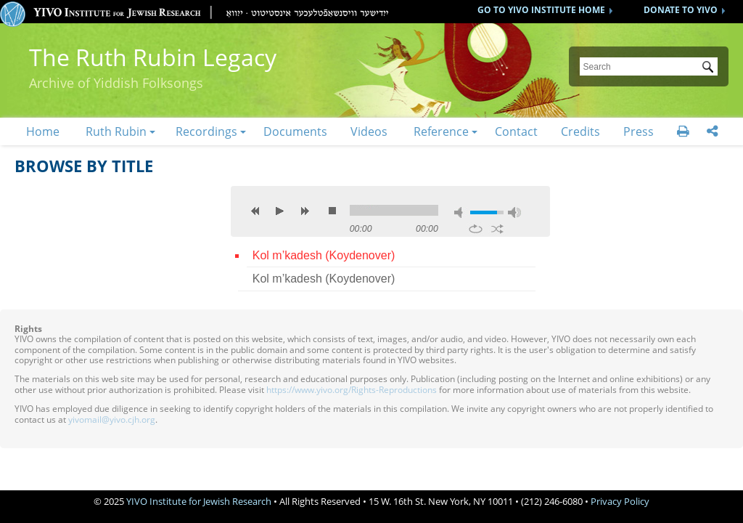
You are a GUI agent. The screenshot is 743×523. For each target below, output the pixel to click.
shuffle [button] (497, 228)
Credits (580, 131)
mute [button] (460, 212)
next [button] (305, 210)
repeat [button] (476, 228)
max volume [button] (514, 212)
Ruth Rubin (116, 131)
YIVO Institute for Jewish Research (198, 501)
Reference (441, 131)
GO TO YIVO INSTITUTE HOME (541, 10)
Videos (368, 131)
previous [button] (255, 210)
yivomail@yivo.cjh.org (111, 419)
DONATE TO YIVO (681, 10)
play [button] (280, 210)
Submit (710, 68)
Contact (516, 131)
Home (42, 131)
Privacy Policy (620, 501)
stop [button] (332, 210)
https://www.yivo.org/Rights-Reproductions (351, 390)
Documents (295, 131)
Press (638, 131)
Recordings (206, 131)
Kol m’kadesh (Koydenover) (324, 255)
